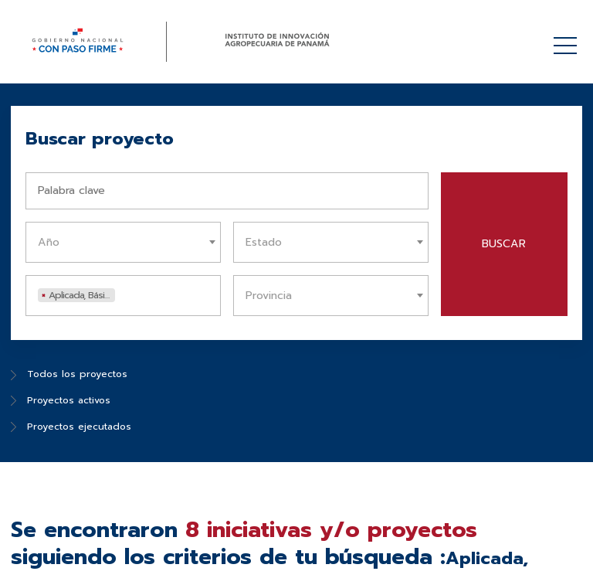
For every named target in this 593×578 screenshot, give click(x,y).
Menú (568, 37)
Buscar (504, 244)
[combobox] (123, 242)
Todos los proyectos (69, 374)
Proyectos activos (60, 400)
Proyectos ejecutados (71, 427)
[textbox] (127, 242)
